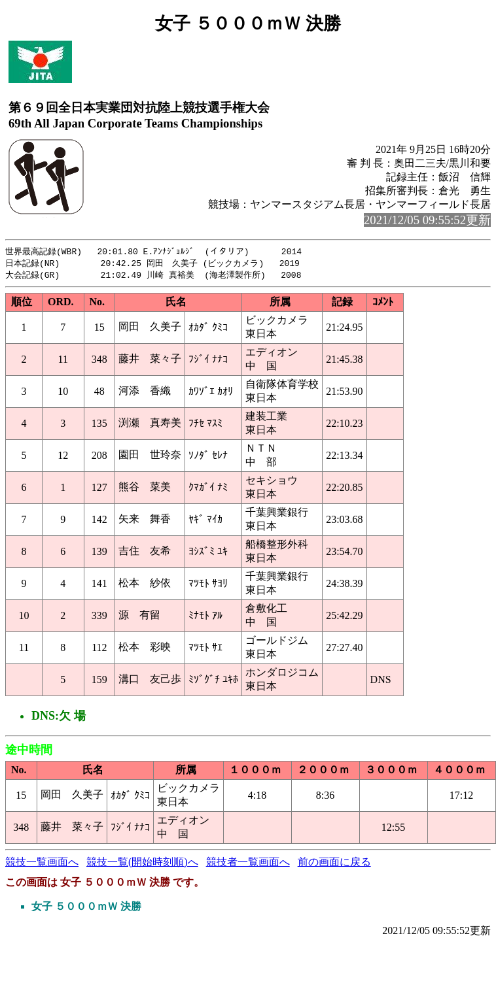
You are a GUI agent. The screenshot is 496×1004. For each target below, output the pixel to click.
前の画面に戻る (334, 863)
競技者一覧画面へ (248, 863)
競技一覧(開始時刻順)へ (142, 863)
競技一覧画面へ (42, 863)
